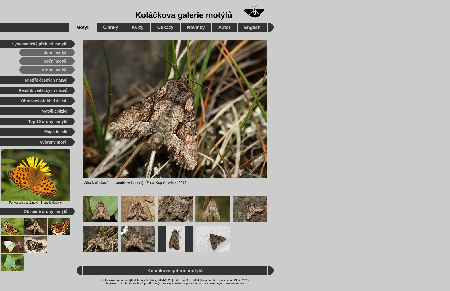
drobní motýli (54, 70)
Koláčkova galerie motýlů (183, 15)
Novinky (196, 27)
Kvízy (138, 27)
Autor (224, 27)
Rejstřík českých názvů (45, 80)
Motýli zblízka (54, 111)
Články (110, 27)
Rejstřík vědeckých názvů (43, 90)
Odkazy (165, 27)
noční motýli (55, 61)
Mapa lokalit (55, 132)
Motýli (83, 27)
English (252, 27)
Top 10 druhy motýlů (47, 121)
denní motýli (55, 52)
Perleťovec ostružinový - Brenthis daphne (35, 202)
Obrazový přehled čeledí (44, 101)
